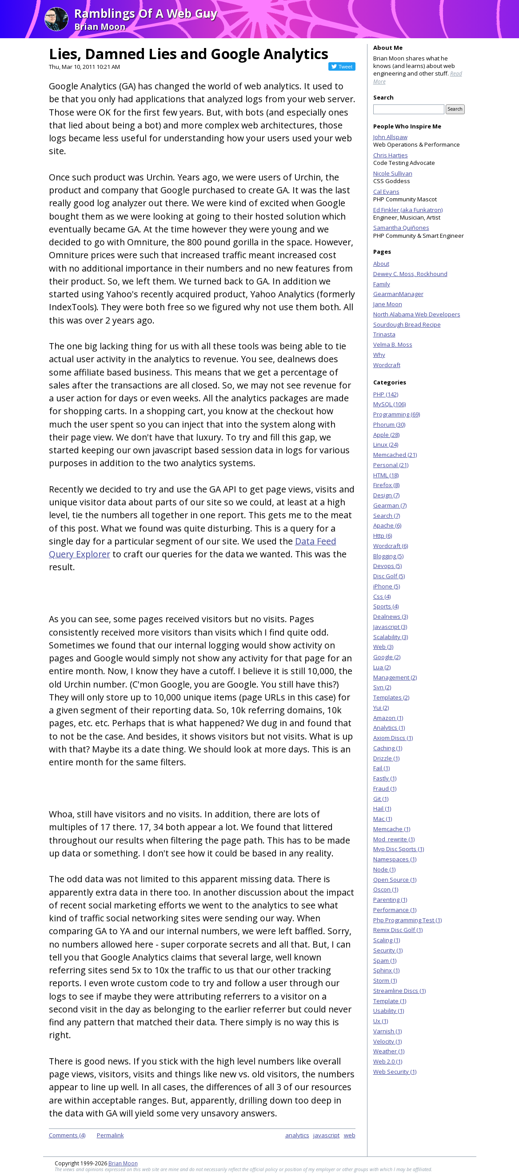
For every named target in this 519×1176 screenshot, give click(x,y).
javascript (326, 1135)
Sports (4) (386, 606)
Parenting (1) (390, 900)
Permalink (110, 1135)
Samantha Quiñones (401, 228)
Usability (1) (388, 1011)
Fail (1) (381, 768)
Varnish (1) (387, 1031)
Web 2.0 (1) (387, 1061)
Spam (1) (384, 960)
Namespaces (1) (394, 859)
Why (379, 355)
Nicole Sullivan (392, 173)
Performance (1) (394, 910)
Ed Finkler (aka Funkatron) (408, 210)
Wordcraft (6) (390, 546)
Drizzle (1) (386, 758)
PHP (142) (385, 394)
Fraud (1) (384, 788)
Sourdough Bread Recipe (407, 324)
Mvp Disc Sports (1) (398, 849)
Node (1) (384, 869)
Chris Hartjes (390, 155)
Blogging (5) (388, 556)
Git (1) (380, 799)
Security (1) (388, 950)
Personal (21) (390, 465)
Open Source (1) (394, 880)
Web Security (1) (394, 1072)
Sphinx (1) (386, 970)
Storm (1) (385, 980)
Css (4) (382, 596)
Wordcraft (386, 365)
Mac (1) (382, 819)
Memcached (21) (395, 455)
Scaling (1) (386, 940)
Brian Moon (123, 1163)
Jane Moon (387, 304)
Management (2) (395, 677)
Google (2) (386, 657)
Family (381, 284)
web (349, 1135)
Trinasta (384, 334)
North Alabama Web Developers (416, 314)
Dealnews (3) (390, 616)
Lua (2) (382, 667)
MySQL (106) (389, 404)
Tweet (345, 66)
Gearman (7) (390, 505)
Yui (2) (381, 708)
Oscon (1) (385, 889)
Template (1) (389, 1001)
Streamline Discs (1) (399, 991)
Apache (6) (387, 525)
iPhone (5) (386, 586)
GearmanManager (398, 294)
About (381, 264)
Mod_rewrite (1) (394, 839)
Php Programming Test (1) (407, 920)
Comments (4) (67, 1135)
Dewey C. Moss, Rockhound (410, 274)
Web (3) (383, 647)
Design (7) (386, 495)
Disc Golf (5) (389, 576)
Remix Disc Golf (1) (398, 930)
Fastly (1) (384, 778)
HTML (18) (386, 475)
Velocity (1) (387, 1041)
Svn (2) (382, 687)
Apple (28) (386, 435)
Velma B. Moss (392, 344)
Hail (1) (382, 808)
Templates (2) (391, 697)
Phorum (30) (389, 424)
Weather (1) (388, 1051)
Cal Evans (386, 192)
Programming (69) (396, 414)
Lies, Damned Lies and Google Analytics (188, 54)
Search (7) (386, 516)
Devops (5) (387, 566)
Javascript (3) (390, 627)
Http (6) (382, 536)
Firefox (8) (386, 485)
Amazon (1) (388, 718)
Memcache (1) (391, 829)
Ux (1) (380, 1021)
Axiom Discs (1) (393, 738)
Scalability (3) (390, 637)
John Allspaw (390, 137)
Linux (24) (385, 444)
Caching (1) (387, 748)
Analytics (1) (389, 728)
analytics (297, 1135)
